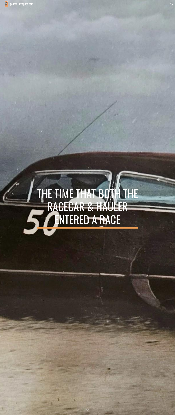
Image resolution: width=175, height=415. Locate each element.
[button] (171, 4)
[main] (87, 208)
